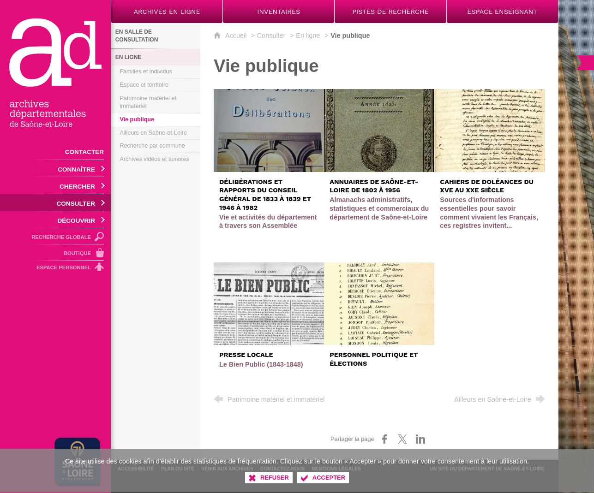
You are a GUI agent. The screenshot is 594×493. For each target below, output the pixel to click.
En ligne (308, 35)
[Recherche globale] (55, 236)
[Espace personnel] (55, 269)
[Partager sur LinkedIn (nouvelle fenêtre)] (420, 439)
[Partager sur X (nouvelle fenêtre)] (402, 439)
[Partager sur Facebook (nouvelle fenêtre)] (384, 439)
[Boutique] (55, 252)
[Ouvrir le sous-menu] (55, 168)
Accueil (236, 35)
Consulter (271, 35)
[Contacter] (55, 151)
